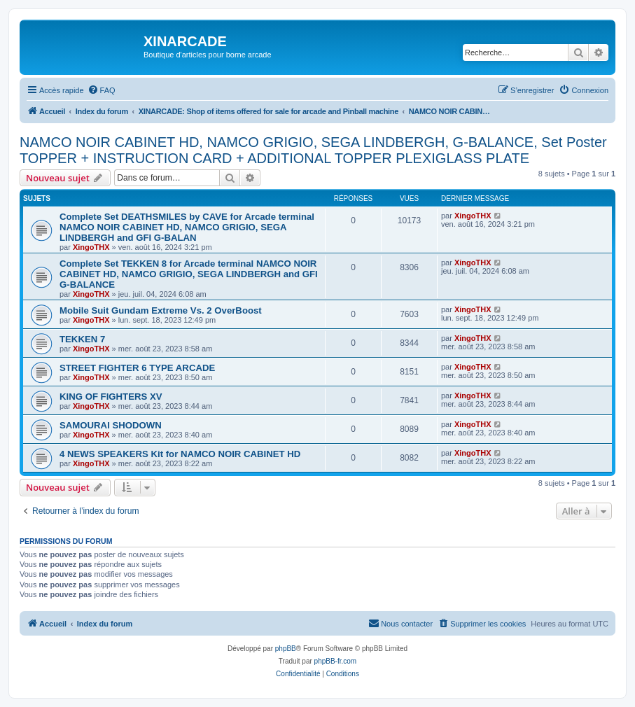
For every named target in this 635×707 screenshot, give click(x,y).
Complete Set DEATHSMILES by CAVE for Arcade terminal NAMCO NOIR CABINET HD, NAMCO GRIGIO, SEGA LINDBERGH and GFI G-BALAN (187, 227)
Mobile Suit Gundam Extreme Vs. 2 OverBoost (161, 310)
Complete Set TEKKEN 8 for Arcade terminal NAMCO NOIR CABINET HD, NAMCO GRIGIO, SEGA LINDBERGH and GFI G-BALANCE (189, 274)
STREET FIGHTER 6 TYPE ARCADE (137, 368)
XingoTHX (91, 247)
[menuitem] (102, 90)
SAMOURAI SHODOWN (111, 425)
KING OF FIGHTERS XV (111, 396)
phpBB (285, 648)
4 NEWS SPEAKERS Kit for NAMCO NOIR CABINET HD (180, 454)
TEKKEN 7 (82, 339)
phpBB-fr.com (335, 661)
